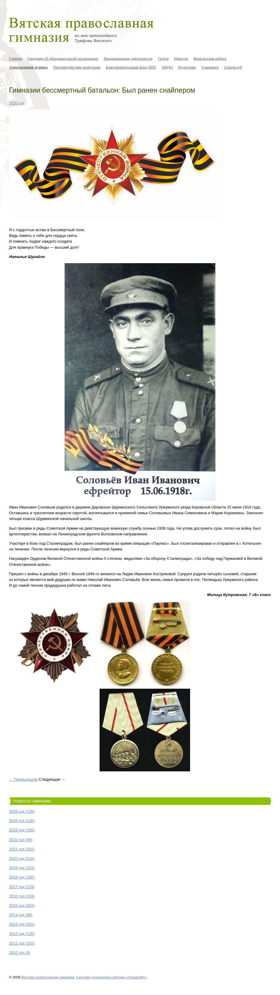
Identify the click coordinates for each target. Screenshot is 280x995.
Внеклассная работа (209, 58)
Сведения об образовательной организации (62, 58)
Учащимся (210, 67)
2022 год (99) (20, 839)
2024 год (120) (21, 820)
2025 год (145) (21, 811)
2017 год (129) (21, 887)
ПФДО (167, 67)
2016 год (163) (21, 896)
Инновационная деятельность (128, 58)
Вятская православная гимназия (47, 977)
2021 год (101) (21, 849)
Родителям (187, 67)
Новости (181, 58)
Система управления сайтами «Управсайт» (111, 977)
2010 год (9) (19, 952)
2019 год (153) (21, 868)
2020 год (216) (21, 858)
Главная (15, 58)
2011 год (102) (21, 943)
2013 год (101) (21, 924)
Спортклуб (233, 67)
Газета (163, 58)
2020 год (16, 103)
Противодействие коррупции (76, 67)
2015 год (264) (21, 905)
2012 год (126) (21, 933)
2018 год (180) (21, 877)
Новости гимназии (32, 801)
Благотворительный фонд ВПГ (131, 67)
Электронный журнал (28, 67)
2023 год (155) (21, 830)
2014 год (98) (20, 915)
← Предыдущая (23, 779)
